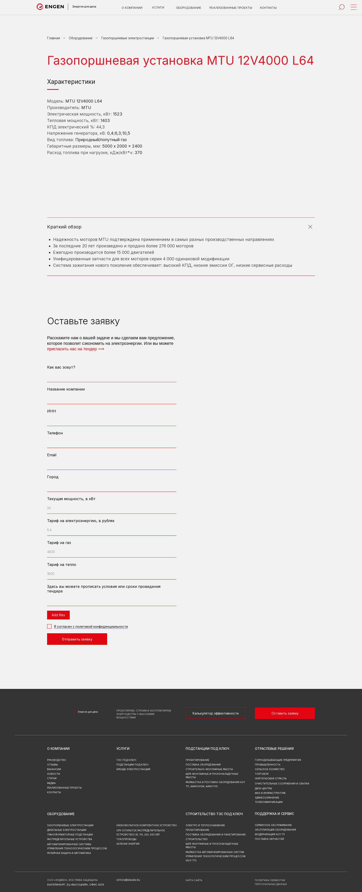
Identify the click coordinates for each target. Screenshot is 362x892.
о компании (58, 749)
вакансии (54, 769)
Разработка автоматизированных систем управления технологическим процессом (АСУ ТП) (215, 856)
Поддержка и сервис (274, 814)
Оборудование (81, 38)
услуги (158, 7)
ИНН (51, 411)
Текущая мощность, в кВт (71, 498)
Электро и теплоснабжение (205, 825)
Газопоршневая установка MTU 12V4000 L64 (198, 38)
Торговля (261, 773)
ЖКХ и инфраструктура (270, 793)
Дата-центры (263, 788)
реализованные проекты (64, 787)
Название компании (66, 389)
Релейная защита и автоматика (69, 853)
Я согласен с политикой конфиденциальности (91, 626)
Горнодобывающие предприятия (278, 760)
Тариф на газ (59, 542)
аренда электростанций (133, 769)
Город (53, 477)
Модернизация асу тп (270, 834)
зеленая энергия (127, 843)
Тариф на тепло (61, 564)
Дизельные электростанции (66, 830)
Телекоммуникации (269, 802)
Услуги (123, 749)
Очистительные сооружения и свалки (282, 783)
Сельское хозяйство (270, 769)
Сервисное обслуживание (273, 825)
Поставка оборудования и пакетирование (216, 834)
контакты (54, 792)
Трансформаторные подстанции (70, 834)
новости (53, 773)
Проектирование (197, 830)
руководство (56, 760)
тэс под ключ (126, 760)
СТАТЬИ (52, 778)
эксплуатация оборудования (275, 829)
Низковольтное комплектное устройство (146, 825)
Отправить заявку (77, 639)
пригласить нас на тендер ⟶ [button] (75, 349)
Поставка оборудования (203, 764)
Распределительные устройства (69, 839)
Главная (53, 38)
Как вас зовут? (61, 367)
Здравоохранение (267, 797)
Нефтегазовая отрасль (271, 778)
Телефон (55, 433)
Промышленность (267, 764)
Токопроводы (126, 839)
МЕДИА (51, 783)
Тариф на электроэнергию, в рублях (81, 520)
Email (51, 455)
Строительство (197, 839)
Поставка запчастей (269, 839)
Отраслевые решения (274, 749)
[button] (285, 713)
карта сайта (194, 880)
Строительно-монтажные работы (209, 769)
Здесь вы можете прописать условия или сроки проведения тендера (103, 588)
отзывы (52, 764)
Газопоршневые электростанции (127, 38)
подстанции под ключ (132, 764)
